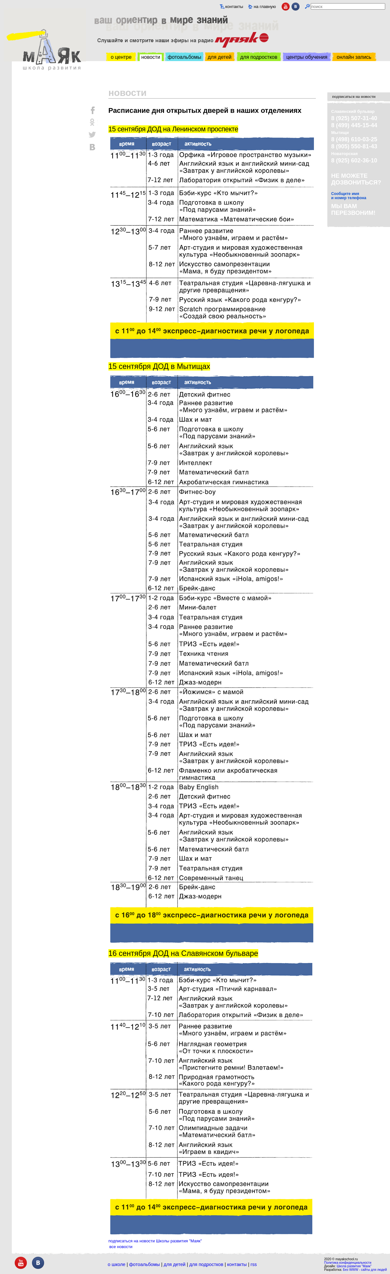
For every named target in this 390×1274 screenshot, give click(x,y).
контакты (234, 6)
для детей (219, 57)
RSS (254, 1264)
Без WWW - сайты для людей (365, 1269)
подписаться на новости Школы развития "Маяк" (155, 1241)
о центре (121, 57)
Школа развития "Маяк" (354, 1266)
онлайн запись (354, 57)
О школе (116, 1264)
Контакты (237, 1264)
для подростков (258, 57)
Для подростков (206, 1264)
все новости (120, 1246)
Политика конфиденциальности (347, 1262)
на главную (265, 6)
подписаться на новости (354, 96)
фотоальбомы (184, 57)
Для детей (174, 1264)
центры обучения (306, 57)
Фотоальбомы (144, 1264)
